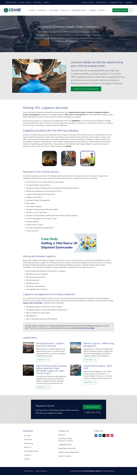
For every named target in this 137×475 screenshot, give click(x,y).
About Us (64, 10)
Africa (35, 328)
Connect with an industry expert (86, 89)
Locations (92, 10)
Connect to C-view (87, 2)
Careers (46, 2)
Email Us (61, 435)
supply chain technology (32, 303)
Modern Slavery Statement (68, 452)
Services (32, 10)
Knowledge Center (78, 10)
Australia (43, 328)
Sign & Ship (37, 2)
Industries (42, 10)
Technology (53, 10)
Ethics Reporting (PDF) (67, 448)
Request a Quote (25, 2)
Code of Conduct (64, 456)
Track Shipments (101, 2)
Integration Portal (116, 2)
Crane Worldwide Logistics (91, 471)
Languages (128, 2)
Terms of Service (41, 471)
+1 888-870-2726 (10, 2)
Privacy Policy (28, 471)
